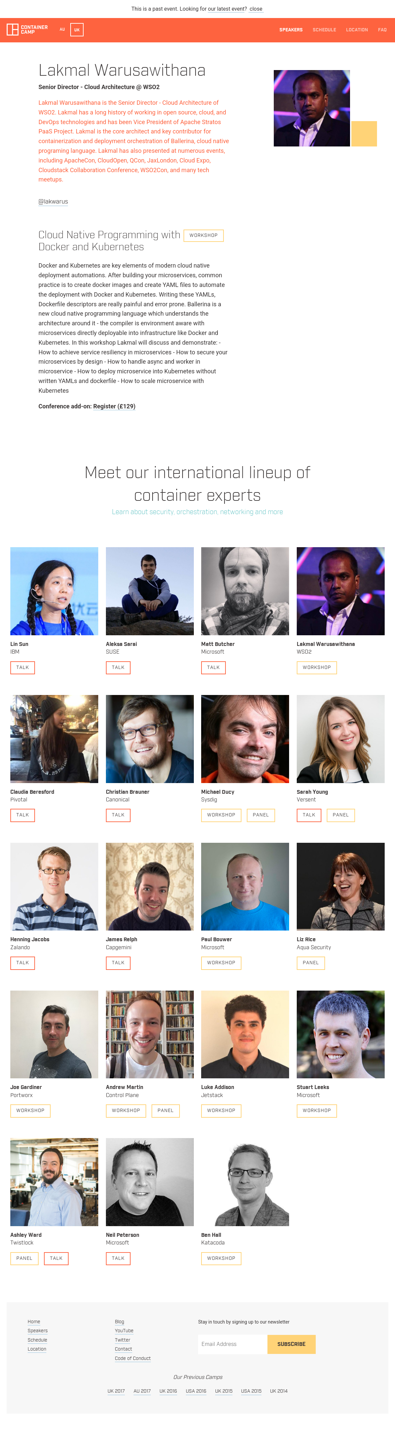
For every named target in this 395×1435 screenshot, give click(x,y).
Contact (123, 1349)
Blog (119, 1322)
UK (77, 30)
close (256, 9)
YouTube (124, 1331)
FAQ (382, 30)
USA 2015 (251, 1391)
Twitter (122, 1340)
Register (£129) (114, 406)
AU (62, 29)
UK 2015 (223, 1391)
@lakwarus (53, 202)
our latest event (226, 9)
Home (34, 1322)
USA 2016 (196, 1391)
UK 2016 (168, 1391)
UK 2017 (116, 1391)
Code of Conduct (133, 1359)
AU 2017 (142, 1391)
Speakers (291, 30)
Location (357, 30)
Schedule (324, 30)
